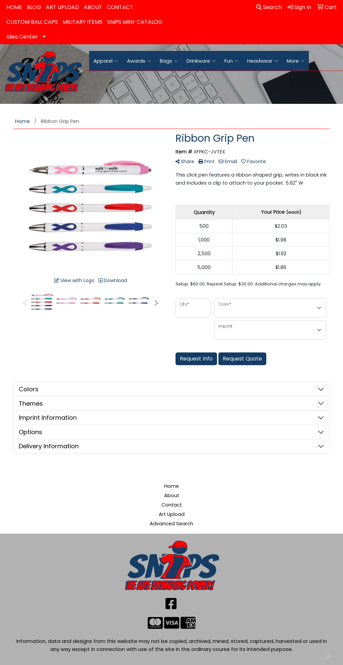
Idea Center (22, 37)
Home (171, 486)
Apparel (105, 61)
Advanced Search (171, 523)
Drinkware (201, 61)
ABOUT (93, 7)
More (295, 61)
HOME (14, 7)
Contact (171, 505)
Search (269, 7)
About (171, 495)
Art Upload (172, 514)
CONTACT (120, 7)
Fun (231, 61)
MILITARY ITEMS (82, 22)
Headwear (262, 61)
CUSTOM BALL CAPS (32, 22)
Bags (169, 61)
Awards (139, 61)
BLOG (34, 7)
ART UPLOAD (62, 7)
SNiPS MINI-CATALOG (134, 22)
